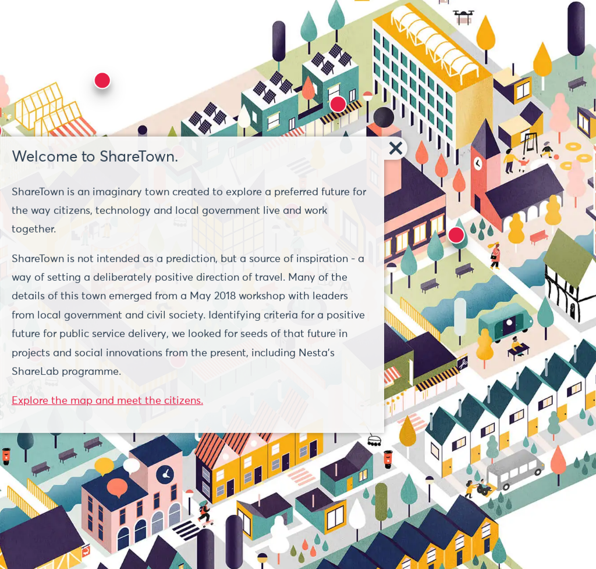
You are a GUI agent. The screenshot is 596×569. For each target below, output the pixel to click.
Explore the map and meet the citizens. (107, 401)
